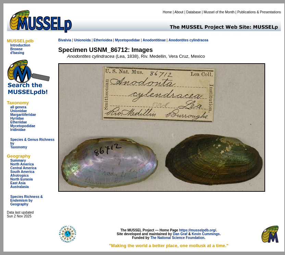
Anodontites (178, 40)
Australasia (19, 187)
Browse (16, 49)
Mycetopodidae (22, 126)
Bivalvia (64, 40)
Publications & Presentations (259, 12)
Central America (23, 168)
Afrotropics (19, 175)
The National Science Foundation (177, 238)
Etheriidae (18, 122)
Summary (18, 160)
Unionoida (82, 40)
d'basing (17, 53)
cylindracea (198, 40)
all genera (18, 107)
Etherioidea (103, 40)
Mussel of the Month (219, 12)
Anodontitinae (154, 40)
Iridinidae (17, 130)
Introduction (20, 45)
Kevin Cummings (206, 234)
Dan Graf (180, 234)
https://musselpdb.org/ (197, 230)
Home (167, 12)
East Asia (18, 183)
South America (22, 172)
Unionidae (18, 111)
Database (193, 12)
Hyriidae (17, 118)
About (178, 12)
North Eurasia (21, 179)
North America (22, 164)
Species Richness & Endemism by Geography (26, 200)
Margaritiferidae (23, 115)
